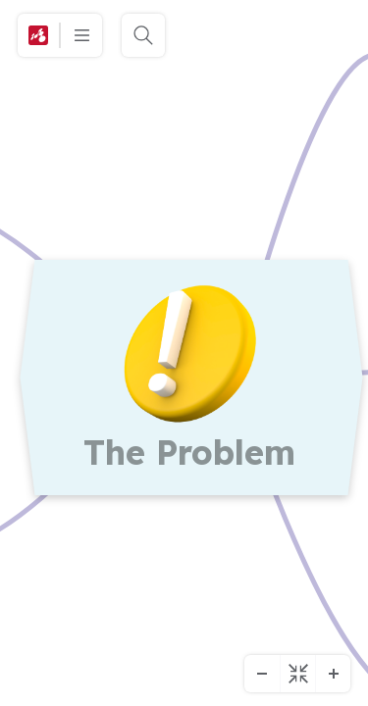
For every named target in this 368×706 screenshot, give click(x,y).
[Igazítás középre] (297, 673)
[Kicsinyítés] (262, 673)
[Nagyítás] (332, 673)
